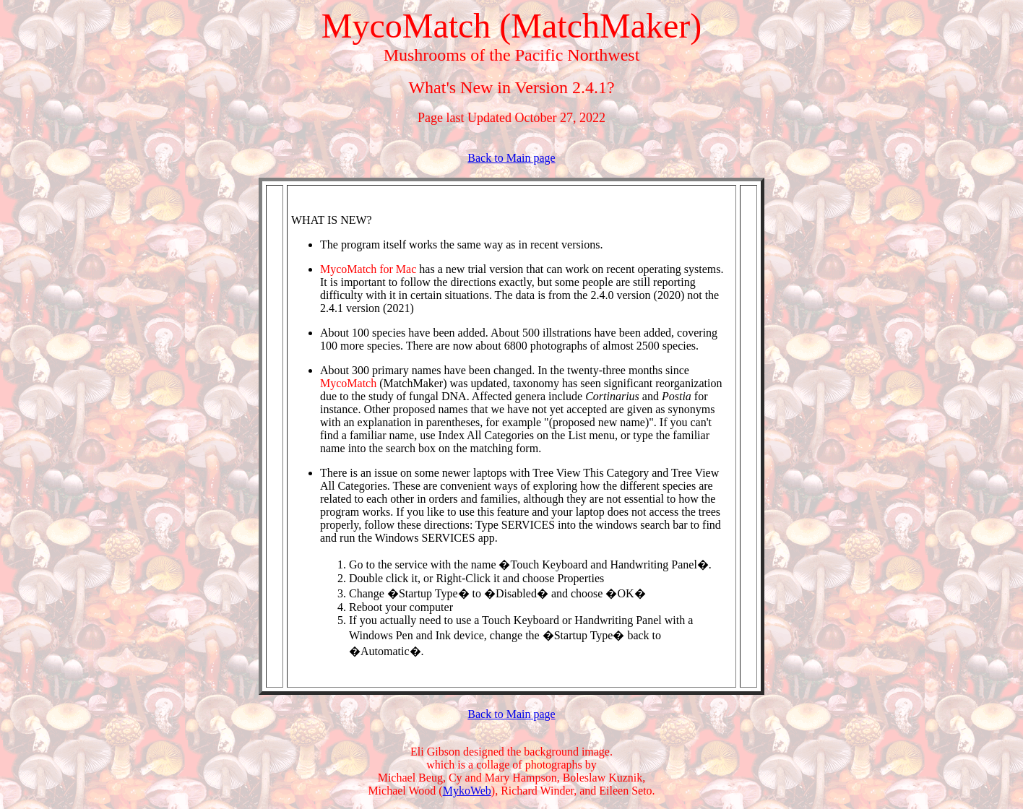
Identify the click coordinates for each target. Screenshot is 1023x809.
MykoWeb (467, 790)
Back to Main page (511, 158)
